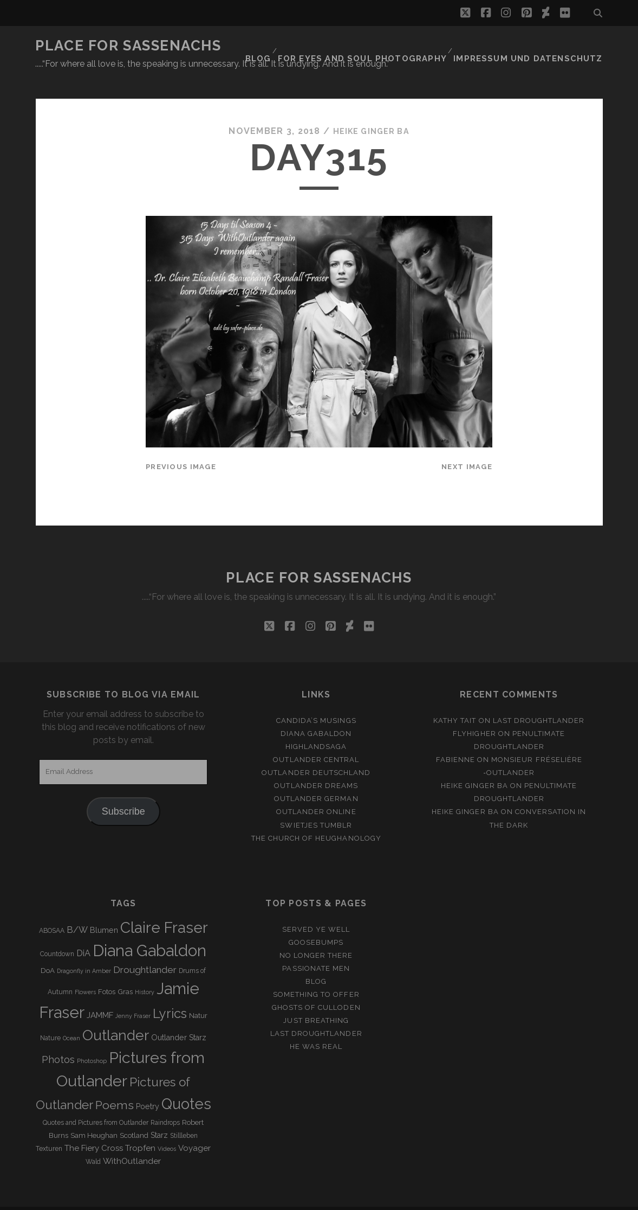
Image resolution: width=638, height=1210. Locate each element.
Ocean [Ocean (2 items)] (71, 1018)
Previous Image (181, 447)
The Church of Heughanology (316, 818)
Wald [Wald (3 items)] (93, 1141)
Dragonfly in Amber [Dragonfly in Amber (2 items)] (84, 950)
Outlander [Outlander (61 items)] (115, 1015)
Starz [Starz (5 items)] (159, 1115)
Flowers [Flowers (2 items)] (85, 972)
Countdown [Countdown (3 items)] (57, 934)
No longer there (316, 935)
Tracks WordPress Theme (273, 1198)
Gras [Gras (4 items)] (125, 972)
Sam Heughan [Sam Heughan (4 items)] (94, 1115)
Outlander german (316, 778)
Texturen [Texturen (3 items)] (49, 1128)
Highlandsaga (316, 726)
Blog (289, 46)
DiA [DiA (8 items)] (83, 933)
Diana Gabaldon (316, 713)
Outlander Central (316, 739)
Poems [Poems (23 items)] (114, 1085)
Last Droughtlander (539, 700)
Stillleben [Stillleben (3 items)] (184, 1115)
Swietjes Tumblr (316, 805)
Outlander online (316, 792)
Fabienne (455, 739)
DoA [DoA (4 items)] (48, 950)
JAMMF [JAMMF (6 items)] (100, 995)
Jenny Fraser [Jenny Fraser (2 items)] (133, 996)
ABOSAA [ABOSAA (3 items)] (51, 910)
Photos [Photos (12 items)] (58, 1039)
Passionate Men (316, 948)
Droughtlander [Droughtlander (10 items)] (145, 949)
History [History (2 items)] (144, 972)
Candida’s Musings (316, 700)
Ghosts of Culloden (316, 987)
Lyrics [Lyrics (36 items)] (170, 993)
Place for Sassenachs (128, 45)
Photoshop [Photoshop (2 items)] (92, 1041)
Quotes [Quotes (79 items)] (186, 1083)
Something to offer (316, 974)
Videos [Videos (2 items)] (167, 1128)
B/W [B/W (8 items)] (77, 910)
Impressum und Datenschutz (538, 46)
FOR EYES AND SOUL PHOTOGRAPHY (387, 46)
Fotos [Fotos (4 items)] (106, 972)
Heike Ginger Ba (371, 111)
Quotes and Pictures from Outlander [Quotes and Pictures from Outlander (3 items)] (95, 1102)
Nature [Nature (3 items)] (50, 1018)
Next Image (466, 447)
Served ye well (316, 909)
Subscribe (123, 791)
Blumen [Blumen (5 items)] (104, 910)
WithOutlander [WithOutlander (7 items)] (132, 1141)
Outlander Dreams (316, 765)
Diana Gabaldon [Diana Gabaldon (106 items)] (149, 930)
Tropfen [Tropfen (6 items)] (140, 1128)
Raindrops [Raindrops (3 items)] (165, 1102)
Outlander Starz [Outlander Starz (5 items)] (178, 1017)
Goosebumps (316, 922)
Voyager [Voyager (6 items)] (194, 1128)
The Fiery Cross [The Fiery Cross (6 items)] (93, 1128)
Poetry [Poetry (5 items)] (147, 1086)
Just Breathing (316, 1000)
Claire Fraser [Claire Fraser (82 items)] (164, 908)
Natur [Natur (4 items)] (198, 995)
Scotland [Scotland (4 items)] (134, 1115)
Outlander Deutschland (316, 752)
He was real (316, 1026)
